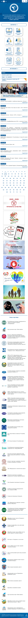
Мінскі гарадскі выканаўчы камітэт (15, 567)
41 (6, 183)
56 (8, 187)
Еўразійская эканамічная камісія (14, 587)
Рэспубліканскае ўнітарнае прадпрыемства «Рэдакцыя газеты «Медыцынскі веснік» (17, 350)
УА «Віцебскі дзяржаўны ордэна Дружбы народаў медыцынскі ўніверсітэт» (16, 413)
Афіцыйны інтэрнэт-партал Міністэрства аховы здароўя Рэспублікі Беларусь (16, 532)
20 (8, 176)
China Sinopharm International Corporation (16, 482)
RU (1, 1)
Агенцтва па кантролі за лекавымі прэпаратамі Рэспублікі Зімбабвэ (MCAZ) (16, 475)
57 (12, 187)
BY (3, 1)
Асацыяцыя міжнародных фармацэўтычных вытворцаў (17, 406)
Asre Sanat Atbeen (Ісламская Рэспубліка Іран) (16, 434)
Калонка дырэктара (7, 75)
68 (23, 190)
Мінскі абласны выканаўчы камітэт (15, 580)
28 (10, 178)
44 (17, 183)
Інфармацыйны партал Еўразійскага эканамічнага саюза (15, 574)
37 (17, 180)
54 (2, 187)
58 (15, 187)
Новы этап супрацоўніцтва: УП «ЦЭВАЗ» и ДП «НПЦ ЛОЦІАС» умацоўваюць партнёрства (13, 96)
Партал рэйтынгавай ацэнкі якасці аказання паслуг (17, 553)
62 (3, 190)
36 (13, 180)
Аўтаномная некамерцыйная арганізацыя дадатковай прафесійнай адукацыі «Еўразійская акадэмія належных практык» (17, 343)
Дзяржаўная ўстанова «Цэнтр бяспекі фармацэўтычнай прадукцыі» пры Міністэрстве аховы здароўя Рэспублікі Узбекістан (16, 364)
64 (10, 190)
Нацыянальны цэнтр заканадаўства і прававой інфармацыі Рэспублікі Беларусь (16, 608)
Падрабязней (24, 102)
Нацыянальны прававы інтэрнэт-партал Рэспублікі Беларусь (16, 560)
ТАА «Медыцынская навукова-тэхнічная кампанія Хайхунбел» (16, 503)
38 (20, 180)
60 (22, 187)
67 (20, 190)
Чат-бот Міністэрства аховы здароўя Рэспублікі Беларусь (15, 546)
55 (5, 187)
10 (2, 174)
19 (5, 176)
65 (13, 190)
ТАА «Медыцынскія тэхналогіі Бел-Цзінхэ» (17, 468)
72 (17, 192)
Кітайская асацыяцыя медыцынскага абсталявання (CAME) (15, 489)
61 (25, 187)
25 (25, 176)
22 (15, 176)
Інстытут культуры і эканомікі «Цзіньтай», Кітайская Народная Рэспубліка (16, 462)
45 (20, 183)
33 (3, 180)
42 (10, 183)
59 (18, 187)
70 (10, 192)
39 (24, 180)
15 (18, 174)
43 (13, 183)
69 (7, 192)
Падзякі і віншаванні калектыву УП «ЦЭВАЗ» (10, 79)
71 (13, 192)
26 (3, 178)
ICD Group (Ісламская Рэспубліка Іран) (16, 441)
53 (23, 185)
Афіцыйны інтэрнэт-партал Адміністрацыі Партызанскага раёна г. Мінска (16, 601)
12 (8, 174)
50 (13, 185)
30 (17, 178)
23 (18, 176)
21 (11, 176)
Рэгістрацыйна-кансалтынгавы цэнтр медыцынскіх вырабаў (15, 427)
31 (20, 178)
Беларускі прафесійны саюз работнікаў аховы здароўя (16, 526)
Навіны (3, 72)
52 (20, 185)
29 (13, 178)
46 (24, 183)
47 (3, 185)
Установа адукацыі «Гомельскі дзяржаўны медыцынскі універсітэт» (16, 371)
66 (17, 190)
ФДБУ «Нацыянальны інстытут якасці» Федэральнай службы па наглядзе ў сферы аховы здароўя (17, 393)
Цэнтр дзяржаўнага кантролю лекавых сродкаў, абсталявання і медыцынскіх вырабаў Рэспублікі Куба (16, 386)
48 (7, 185)
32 (23, 178)
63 (7, 190)
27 (7, 178)
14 (15, 174)
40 (3, 183)
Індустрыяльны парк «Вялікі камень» (15, 329)
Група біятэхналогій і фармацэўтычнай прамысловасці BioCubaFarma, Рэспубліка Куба (16, 455)
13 (11, 174)
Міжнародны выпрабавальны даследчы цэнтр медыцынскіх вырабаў (16, 420)
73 (20, 192)
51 (17, 185)
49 (10, 185)
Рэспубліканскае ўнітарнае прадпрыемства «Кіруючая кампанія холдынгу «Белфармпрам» (17, 322)
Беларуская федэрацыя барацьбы (15, 496)
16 (21, 174)
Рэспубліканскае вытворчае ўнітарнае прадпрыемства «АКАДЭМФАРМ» (15, 448)
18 (1, 176)
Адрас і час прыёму (7, 77)
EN (5, 1)
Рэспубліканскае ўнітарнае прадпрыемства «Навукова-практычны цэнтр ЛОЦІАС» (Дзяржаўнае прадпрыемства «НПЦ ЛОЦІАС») (17, 510)
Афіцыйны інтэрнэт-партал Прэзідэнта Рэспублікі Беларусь (16, 519)
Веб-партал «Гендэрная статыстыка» (15, 539)
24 (22, 176)
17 (25, 174)
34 (7, 180)
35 (10, 180)
